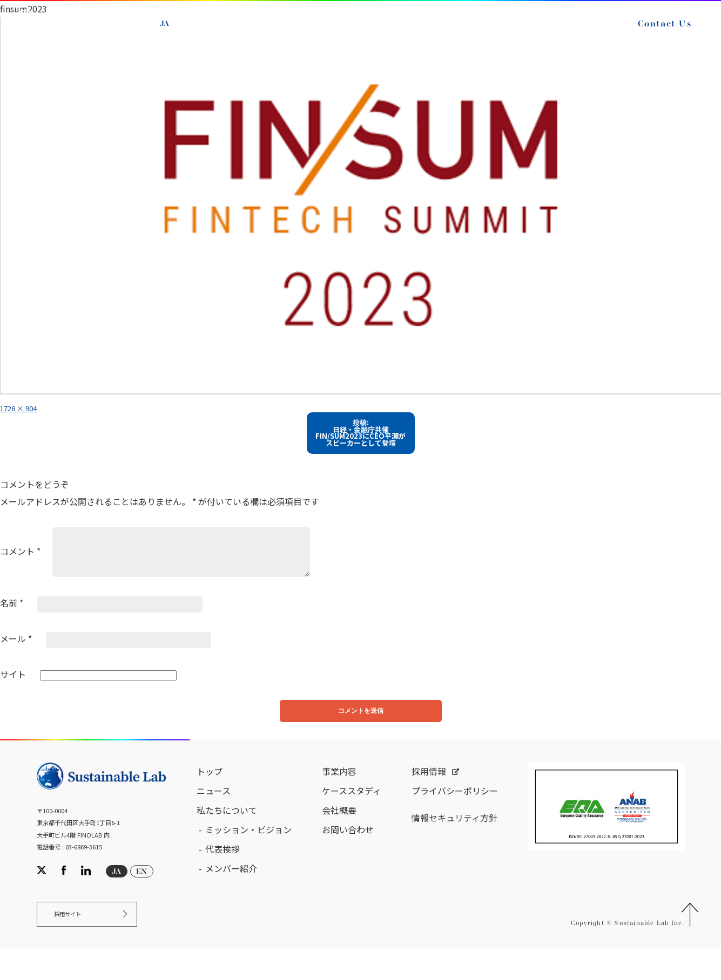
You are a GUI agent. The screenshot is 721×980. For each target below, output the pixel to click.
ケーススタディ (351, 815)
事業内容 (339, 796)
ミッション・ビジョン (248, 854)
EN (172, 44)
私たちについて (227, 834)
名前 (11, 621)
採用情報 (429, 796)
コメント (20, 568)
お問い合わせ (348, 854)
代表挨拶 (222, 873)
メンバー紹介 (231, 893)
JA (172, 32)
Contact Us (252, 47)
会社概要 (339, 834)
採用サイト (75, 942)
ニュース (214, 815)
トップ (210, 796)
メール (16, 656)
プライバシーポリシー (455, 815)
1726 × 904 (23, 407)
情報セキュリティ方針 (454, 842)
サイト (13, 691)
